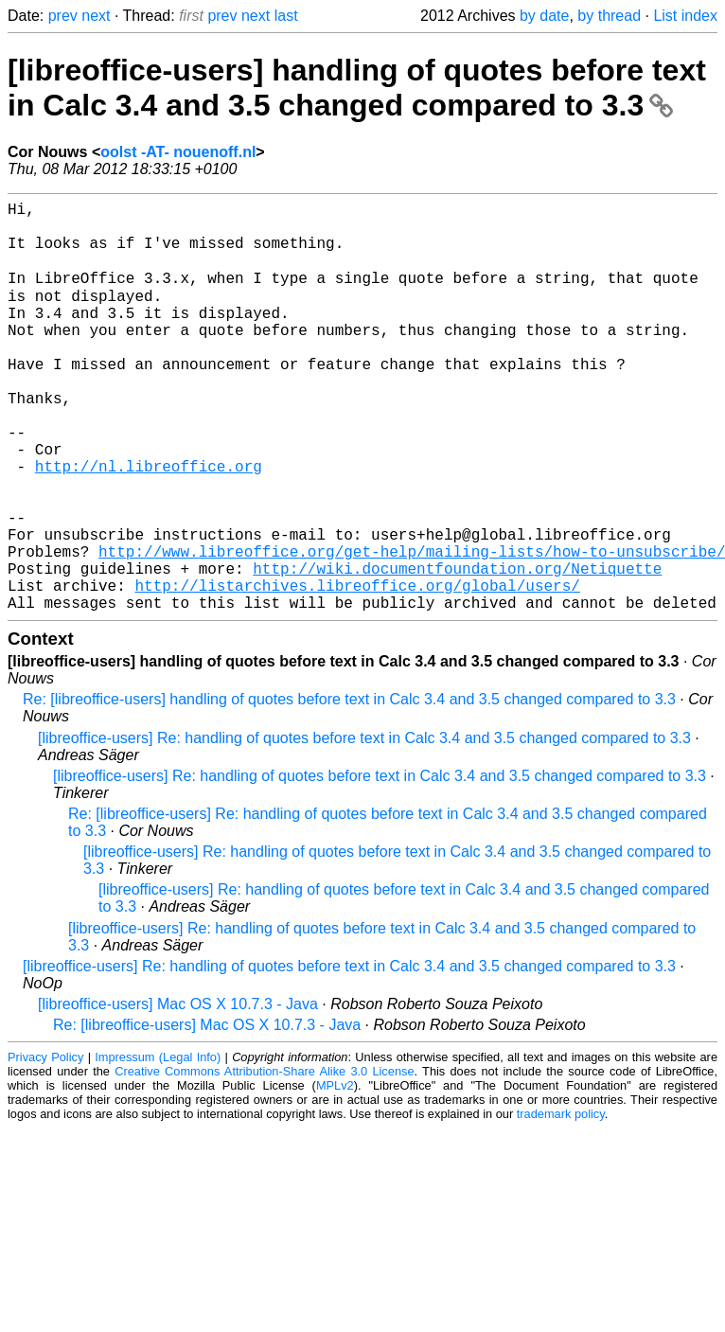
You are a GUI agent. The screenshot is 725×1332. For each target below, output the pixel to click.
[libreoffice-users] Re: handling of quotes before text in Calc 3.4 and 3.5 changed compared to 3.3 (364, 827)
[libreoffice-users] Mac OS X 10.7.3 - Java (178, 1093)
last (286, 16)
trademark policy (561, 1203)
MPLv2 (335, 1174)
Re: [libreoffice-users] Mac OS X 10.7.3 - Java (207, 1114)
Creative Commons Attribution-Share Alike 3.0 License (264, 1160)
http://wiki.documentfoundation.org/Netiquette (457, 649)
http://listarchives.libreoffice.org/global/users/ (356, 670)
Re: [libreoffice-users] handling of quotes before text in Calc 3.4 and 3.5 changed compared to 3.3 (349, 788)
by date (544, 16)
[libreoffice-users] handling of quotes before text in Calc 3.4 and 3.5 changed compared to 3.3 (357, 87)
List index (685, 16)
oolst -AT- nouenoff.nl (178, 152)
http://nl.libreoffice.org (148, 524)
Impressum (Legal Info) (158, 1146)
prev (63, 16)
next (95, 16)
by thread (609, 16)
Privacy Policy (45, 1146)
